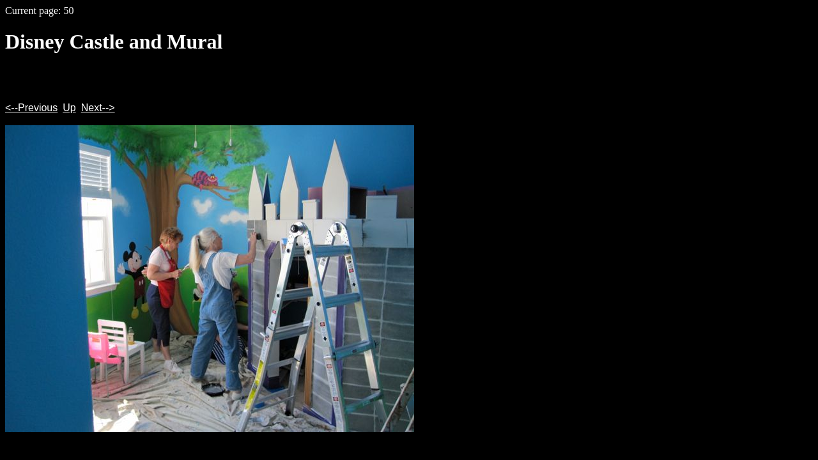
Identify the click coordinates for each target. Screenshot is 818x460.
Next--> (98, 107)
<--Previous (31, 107)
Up (69, 107)
